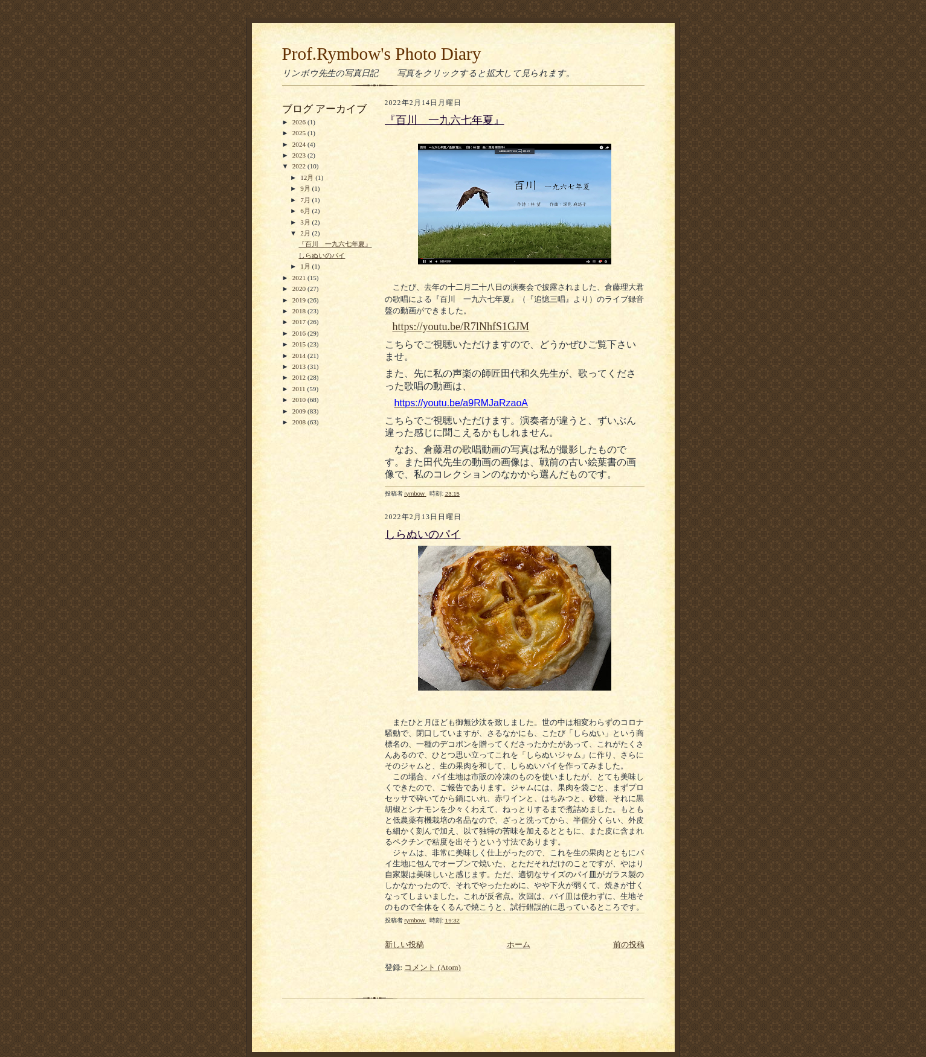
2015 (299, 344)
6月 (306, 210)
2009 (299, 411)
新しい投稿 (404, 944)
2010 (299, 399)
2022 (299, 166)
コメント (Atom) (432, 967)
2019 (299, 300)
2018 (299, 311)
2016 (299, 333)
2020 (299, 288)
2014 (299, 355)
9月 (306, 188)
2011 (299, 388)
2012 (299, 377)
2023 (299, 155)
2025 (299, 132)
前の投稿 (629, 944)
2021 (299, 277)
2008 (299, 422)
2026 (299, 122)
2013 (299, 366)
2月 (306, 233)
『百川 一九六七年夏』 (334, 243)
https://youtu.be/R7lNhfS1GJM (461, 327)
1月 (306, 266)
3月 (306, 222)
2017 (299, 321)
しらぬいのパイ (321, 255)
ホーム (518, 944)
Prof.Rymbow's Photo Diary (381, 53)
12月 (307, 177)
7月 (306, 199)
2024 (299, 144)
